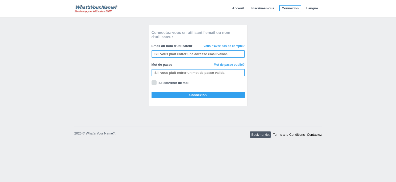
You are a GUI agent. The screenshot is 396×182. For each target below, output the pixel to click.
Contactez (314, 134)
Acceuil (238, 8)
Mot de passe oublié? (229, 64)
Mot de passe (198, 64)
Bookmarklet (260, 134)
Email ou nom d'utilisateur (198, 46)
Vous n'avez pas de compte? (224, 46)
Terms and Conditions (289, 134)
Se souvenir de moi (174, 83)
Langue (312, 8)
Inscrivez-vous (262, 8)
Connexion (290, 8)
